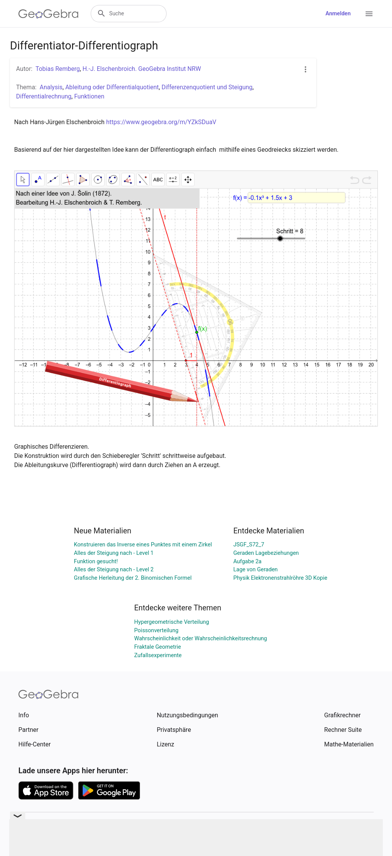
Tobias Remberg (58, 68)
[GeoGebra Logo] (48, 13)
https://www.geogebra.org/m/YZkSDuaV (161, 122)
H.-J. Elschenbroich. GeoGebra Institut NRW (142, 68)
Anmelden (338, 13)
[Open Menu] (369, 13)
